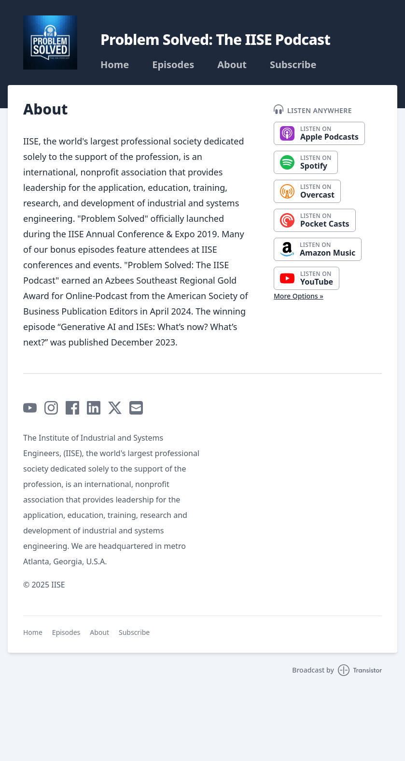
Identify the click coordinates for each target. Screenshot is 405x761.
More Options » (298, 296)
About (232, 65)
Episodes (173, 65)
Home (114, 65)
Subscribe (293, 65)
